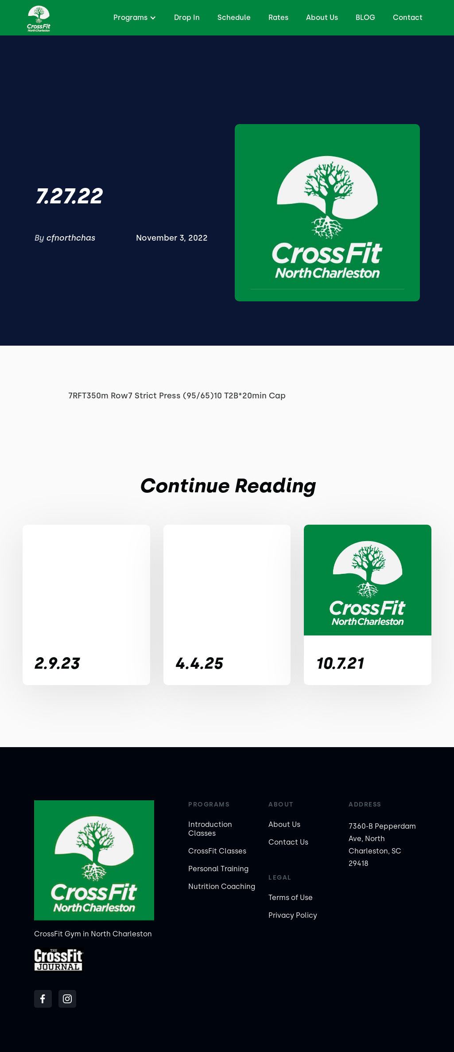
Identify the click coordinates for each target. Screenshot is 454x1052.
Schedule (234, 17)
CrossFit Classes (217, 851)
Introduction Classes (210, 829)
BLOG (365, 17)
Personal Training (218, 869)
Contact (408, 17)
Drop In (187, 17)
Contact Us (288, 842)
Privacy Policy (292, 915)
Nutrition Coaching (221, 886)
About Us (322, 17)
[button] (133, 17)
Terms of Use (290, 897)
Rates (278, 17)
